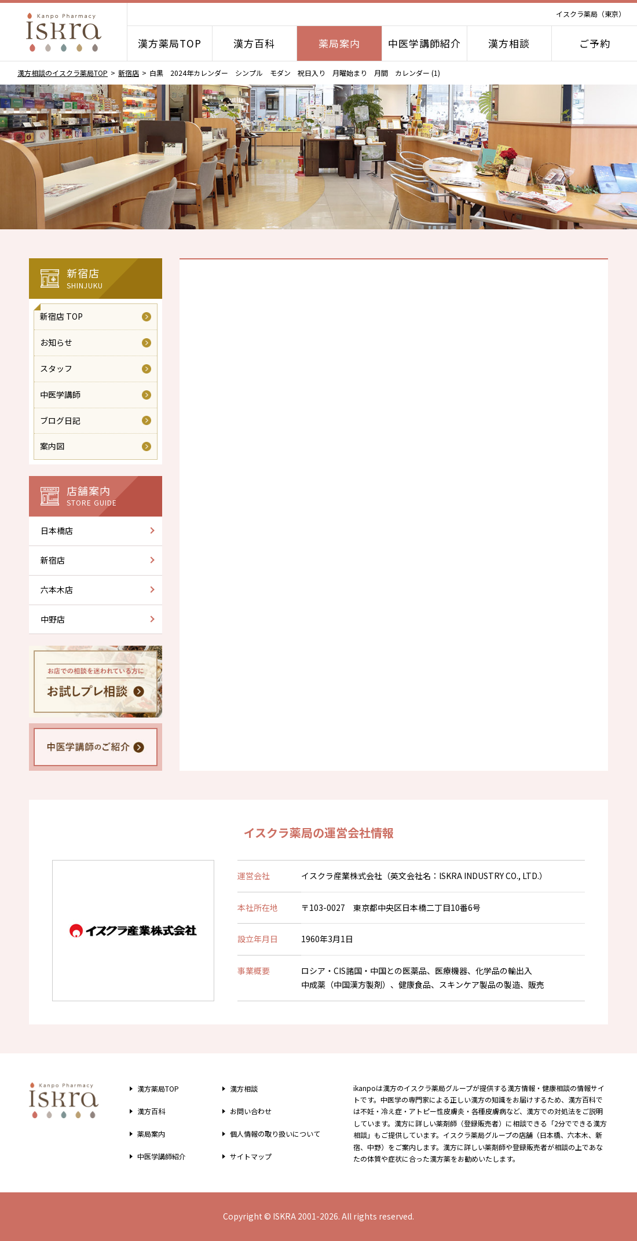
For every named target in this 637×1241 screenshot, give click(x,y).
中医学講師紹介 (424, 43)
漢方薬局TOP (170, 43)
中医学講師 (60, 394)
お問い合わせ (246, 1110)
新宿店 (128, 73)
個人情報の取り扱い (274, 1133)
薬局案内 (339, 43)
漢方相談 (509, 43)
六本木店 (57, 589)
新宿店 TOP (61, 316)
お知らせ (56, 342)
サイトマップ (246, 1156)
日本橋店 (57, 530)
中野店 (53, 619)
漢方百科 (254, 43)
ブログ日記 (60, 420)
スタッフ (56, 368)
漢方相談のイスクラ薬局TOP (62, 73)
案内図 (52, 446)
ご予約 (594, 43)
